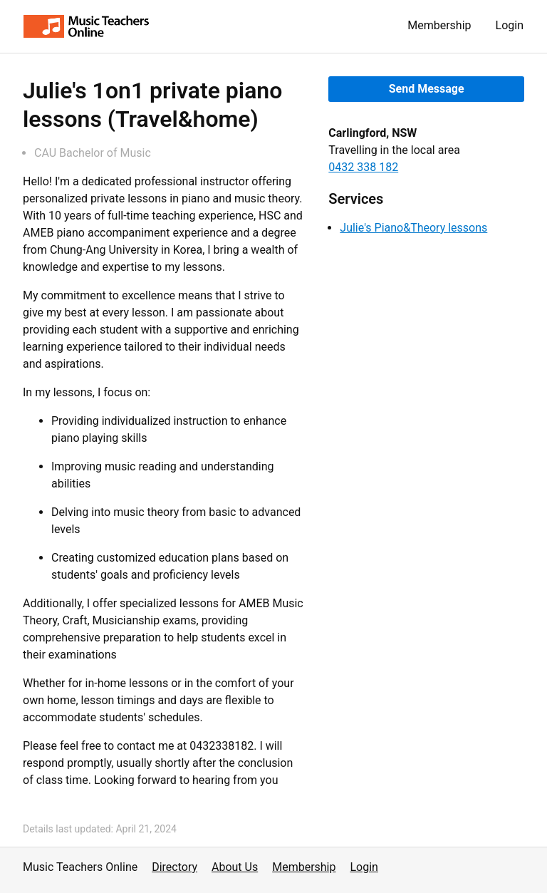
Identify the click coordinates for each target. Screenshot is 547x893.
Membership (439, 25)
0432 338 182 (363, 167)
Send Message (426, 89)
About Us (235, 867)
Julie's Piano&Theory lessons (413, 227)
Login (509, 25)
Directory (174, 867)
